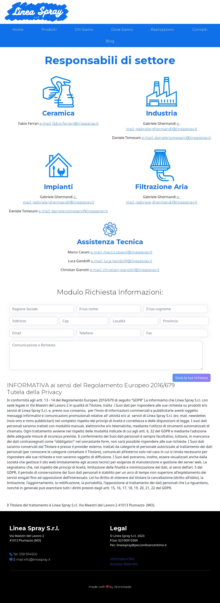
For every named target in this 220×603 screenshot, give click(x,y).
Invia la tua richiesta (191, 377)
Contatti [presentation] (200, 30)
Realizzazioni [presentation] (162, 30)
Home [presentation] (17, 30)
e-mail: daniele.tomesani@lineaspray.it (176, 138)
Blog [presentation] (110, 41)
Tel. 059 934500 (25, 554)
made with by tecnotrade (110, 587)
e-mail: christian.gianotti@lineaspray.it (124, 270)
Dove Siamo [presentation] (122, 30)
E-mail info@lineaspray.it (31, 559)
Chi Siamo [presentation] (84, 30)
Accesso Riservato (124, 564)
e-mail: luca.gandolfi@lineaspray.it (121, 261)
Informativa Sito (122, 559)
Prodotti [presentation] (49, 30)
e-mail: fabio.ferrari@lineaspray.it (69, 124)
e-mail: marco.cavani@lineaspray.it (121, 252)
